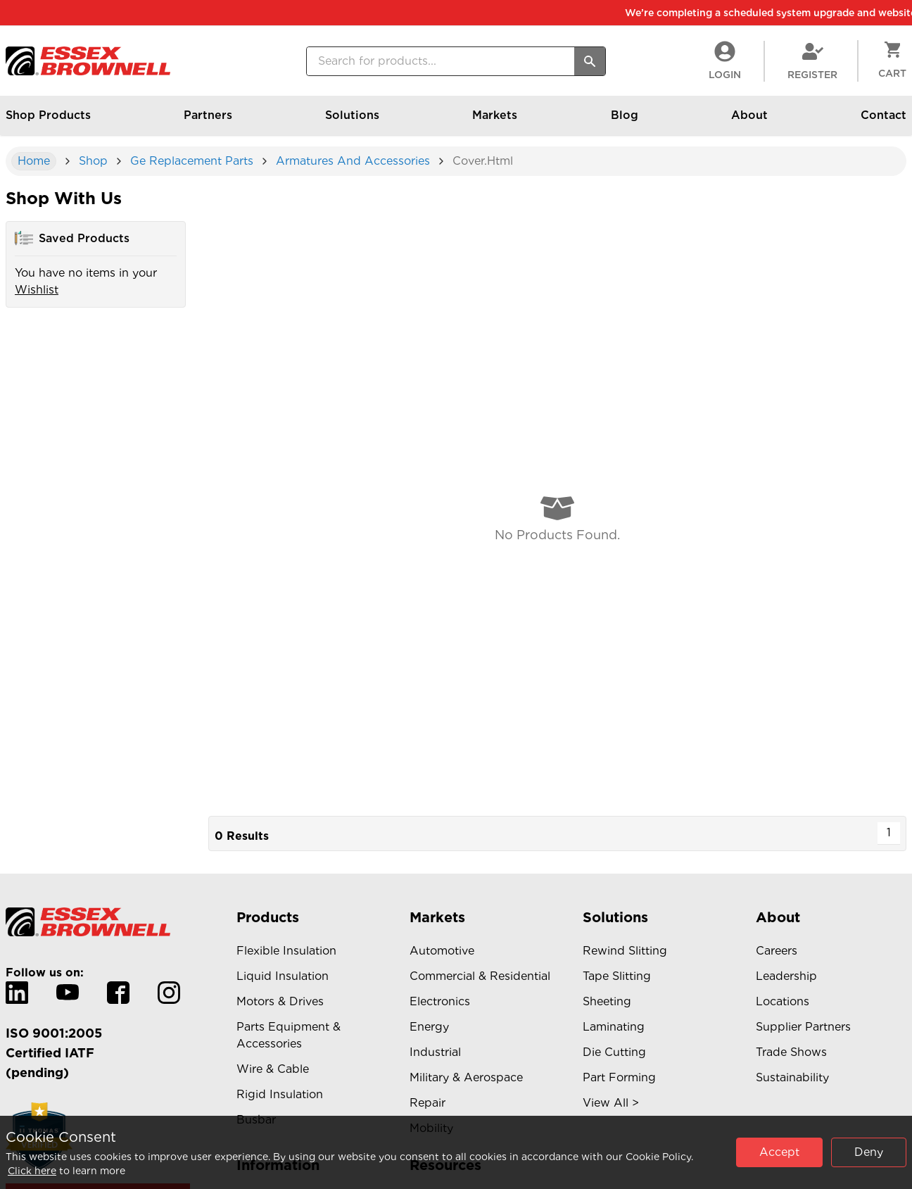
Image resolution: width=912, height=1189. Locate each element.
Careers (776, 950)
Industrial (435, 1052)
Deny (868, 1152)
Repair (427, 1102)
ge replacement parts (191, 161)
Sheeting (607, 1001)
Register (812, 60)
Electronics (440, 1001)
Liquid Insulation (282, 976)
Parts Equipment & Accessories (288, 1035)
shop (93, 161)
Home (34, 161)
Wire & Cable (272, 1069)
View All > (611, 1102)
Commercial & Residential (480, 976)
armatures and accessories (353, 161)
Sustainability (792, 1077)
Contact (883, 121)
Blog (624, 121)
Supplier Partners (803, 1026)
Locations (782, 1001)
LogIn (725, 60)
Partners (208, 121)
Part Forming (619, 1077)
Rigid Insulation (279, 1094)
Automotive (442, 950)
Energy (429, 1026)
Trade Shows (791, 1052)
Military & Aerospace (466, 1077)
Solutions (352, 121)
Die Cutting (614, 1052)
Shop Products (48, 121)
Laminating (614, 1026)
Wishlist (36, 289)
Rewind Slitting (625, 950)
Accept (779, 1152)
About (749, 121)
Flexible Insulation (286, 950)
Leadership (786, 976)
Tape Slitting (617, 976)
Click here (32, 1170)
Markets (494, 121)
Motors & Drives (280, 1001)
